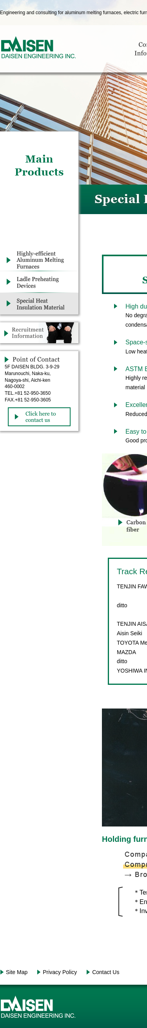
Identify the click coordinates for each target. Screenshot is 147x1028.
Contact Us (105, 972)
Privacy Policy (60, 972)
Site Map (16, 972)
